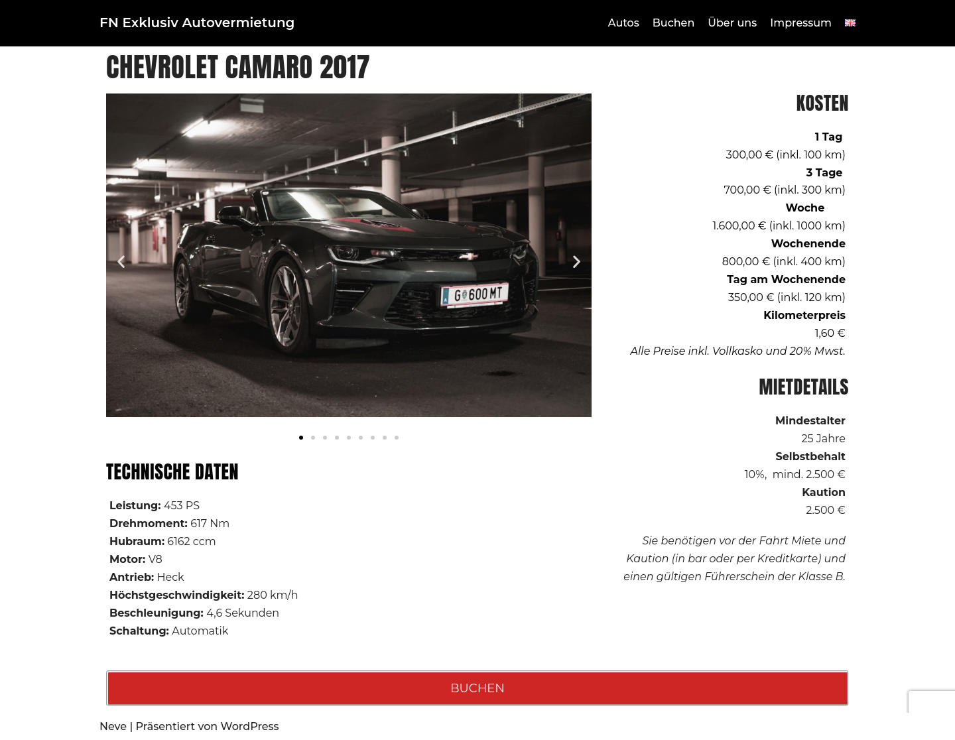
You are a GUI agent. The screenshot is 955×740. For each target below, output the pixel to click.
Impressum (801, 23)
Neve (113, 726)
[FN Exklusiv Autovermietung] (197, 23)
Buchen (674, 23)
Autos (623, 23)
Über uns (732, 23)
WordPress (250, 726)
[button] (121, 261)
